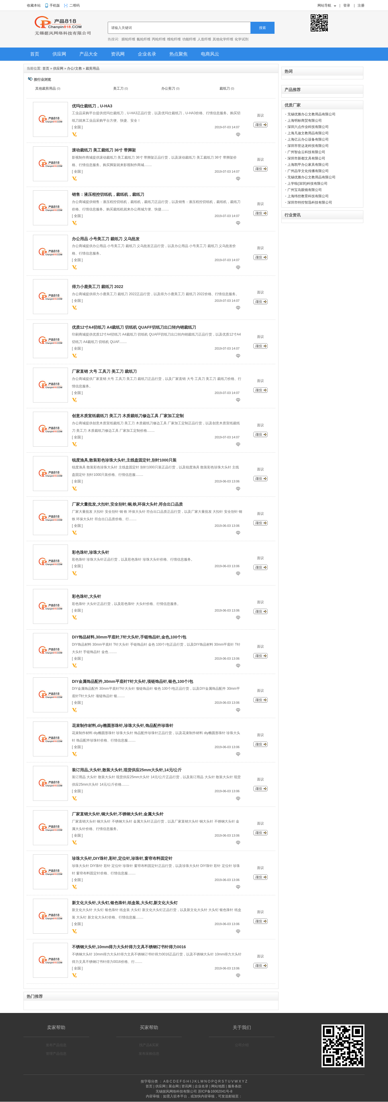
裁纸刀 (225, 88)
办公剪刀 (168, 88)
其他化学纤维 (223, 39)
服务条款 (235, 1086)
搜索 (262, 28)
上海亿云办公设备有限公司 (308, 139)
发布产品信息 (56, 1045)
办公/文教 (74, 68)
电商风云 (210, 54)
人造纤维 (204, 39)
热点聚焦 (178, 54)
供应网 (59, 54)
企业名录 (147, 54)
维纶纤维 (174, 39)
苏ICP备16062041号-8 (215, 1091)
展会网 (173, 1086)
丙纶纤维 (159, 39)
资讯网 (118, 54)
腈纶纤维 (128, 39)
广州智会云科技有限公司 (306, 152)
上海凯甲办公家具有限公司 (308, 165)
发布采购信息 (149, 1054)
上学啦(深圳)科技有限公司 (307, 184)
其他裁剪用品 (45, 88)
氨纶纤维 (143, 39)
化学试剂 (241, 39)
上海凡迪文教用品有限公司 (308, 133)
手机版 (55, 5)
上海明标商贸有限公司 (304, 121)
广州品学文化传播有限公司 (308, 171)
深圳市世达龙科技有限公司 (308, 146)
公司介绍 (242, 1045)
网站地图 (218, 1086)
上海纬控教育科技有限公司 (308, 196)
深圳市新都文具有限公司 (306, 158)
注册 (361, 5)
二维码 (74, 5)
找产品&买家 (149, 1045)
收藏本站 (34, 5)
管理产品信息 (56, 1054)
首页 (34, 54)
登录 (346, 5)
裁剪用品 (92, 68)
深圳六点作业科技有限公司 (308, 127)
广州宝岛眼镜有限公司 (304, 190)
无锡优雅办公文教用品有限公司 (311, 114)
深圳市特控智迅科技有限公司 (309, 202)
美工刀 (118, 88)
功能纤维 (189, 39)
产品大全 (88, 54)
